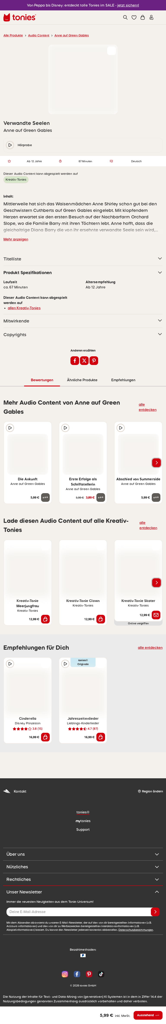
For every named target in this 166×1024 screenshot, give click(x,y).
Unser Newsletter (83, 891)
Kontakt (14, 791)
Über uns (83, 854)
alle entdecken (149, 406)
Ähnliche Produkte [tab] (82, 380)
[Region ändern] (150, 791)
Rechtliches (83, 879)
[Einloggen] (151, 17)
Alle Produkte (12, 35)
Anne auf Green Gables (67, 35)
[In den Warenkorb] (45, 619)
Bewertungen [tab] (42, 380)
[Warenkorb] (142, 17)
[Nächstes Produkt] (156, 462)
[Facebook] (77, 974)
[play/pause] (10, 145)
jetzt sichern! (126, 5)
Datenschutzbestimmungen (86, 929)
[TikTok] (100, 974)
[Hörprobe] (10, 427)
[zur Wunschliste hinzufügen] (111, 50)
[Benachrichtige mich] (156, 614)
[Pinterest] (89, 974)
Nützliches (83, 866)
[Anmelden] (155, 911)
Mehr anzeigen (14, 239)
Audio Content (36, 35)
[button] (134, 17)
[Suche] (125, 17)
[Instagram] (65, 974)
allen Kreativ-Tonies (22, 308)
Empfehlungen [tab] (123, 380)
